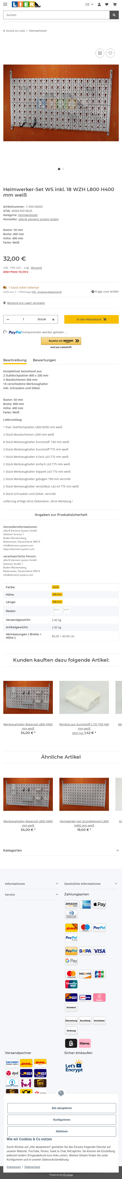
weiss (55, 587)
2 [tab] (63, 169)
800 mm (57, 601)
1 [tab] (59, 169)
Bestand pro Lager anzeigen (24, 303)
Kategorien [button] (12, 850)
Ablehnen (62, 1131)
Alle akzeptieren (62, 1108)
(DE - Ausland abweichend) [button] (47, 292)
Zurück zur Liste (15, 30)
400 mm (57, 594)
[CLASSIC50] (56, 610)
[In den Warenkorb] (6, 43)
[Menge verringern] (7, 319)
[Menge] (23, 319)
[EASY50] (66, 610)
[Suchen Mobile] (56, 15)
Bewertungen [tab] (44, 360)
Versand (36, 268)
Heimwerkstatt (28, 215)
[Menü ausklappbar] (5, 2)
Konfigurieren (61, 1119)
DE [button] (87, 4)
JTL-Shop (68, 1174)
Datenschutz (32, 1167)
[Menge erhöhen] (53, 319)
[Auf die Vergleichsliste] (99, 53)
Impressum (14, 1167)
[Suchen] (114, 15)
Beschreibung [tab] (15, 360)
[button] (99, 4)
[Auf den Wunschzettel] (110, 53)
